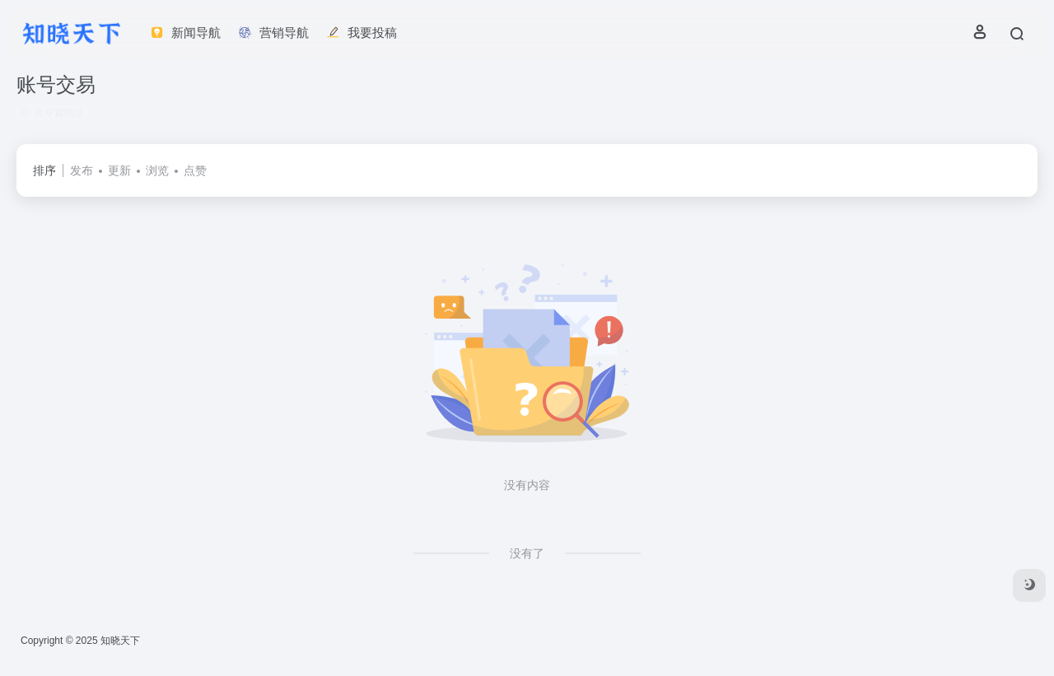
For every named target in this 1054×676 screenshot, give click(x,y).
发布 (81, 170)
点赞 (195, 170)
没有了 (527, 553)
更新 (119, 170)
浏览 (157, 170)
